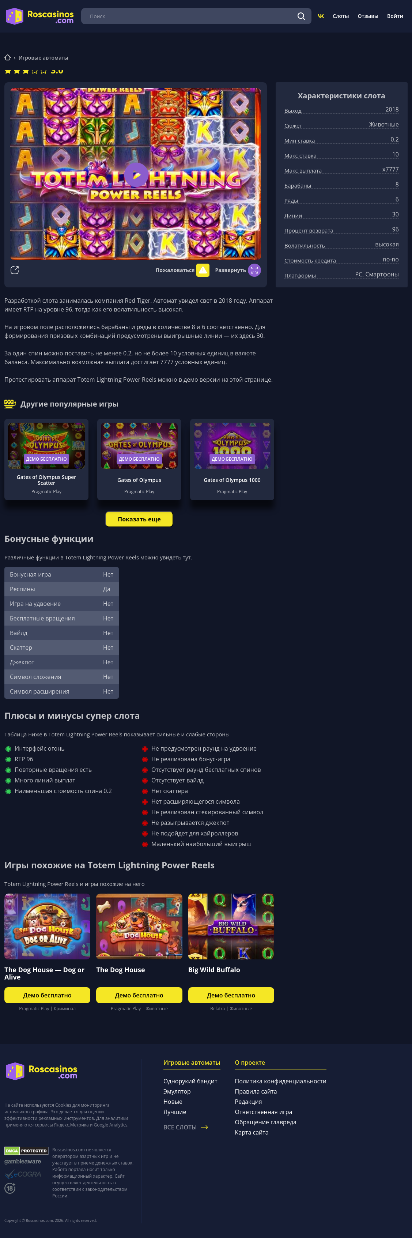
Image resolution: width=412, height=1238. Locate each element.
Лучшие (174, 1112)
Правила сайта (256, 1091)
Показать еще (139, 519)
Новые (172, 1102)
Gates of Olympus (139, 479)
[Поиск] (301, 16)
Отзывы (368, 15)
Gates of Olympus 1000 (232, 479)
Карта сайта (252, 1132)
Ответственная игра (263, 1112)
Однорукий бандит (190, 1081)
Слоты (341, 15)
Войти (395, 15)
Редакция (248, 1102)
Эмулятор (177, 1091)
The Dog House (120, 969)
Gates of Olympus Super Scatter (46, 480)
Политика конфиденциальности (280, 1081)
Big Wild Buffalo (214, 969)
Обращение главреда (265, 1122)
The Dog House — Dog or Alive (44, 973)
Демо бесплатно (46, 459)
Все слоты (185, 1127)
